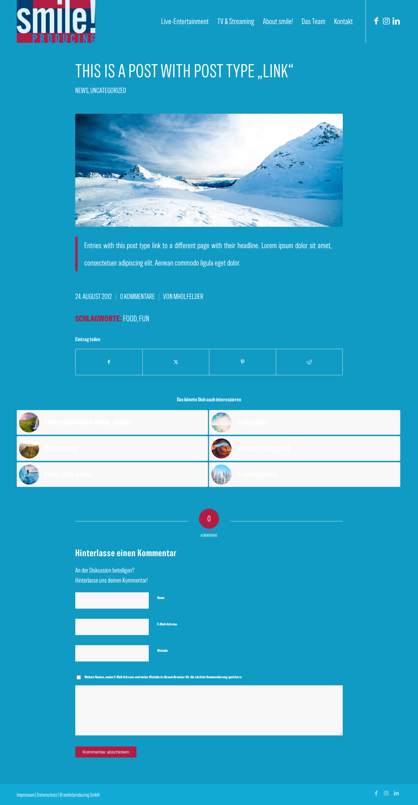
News (81, 90)
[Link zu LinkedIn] (396, 21)
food (130, 318)
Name (162, 597)
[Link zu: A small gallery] (304, 474)
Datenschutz (47, 794)
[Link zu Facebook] (376, 21)
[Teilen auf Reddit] (309, 362)
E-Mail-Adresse (168, 624)
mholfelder (188, 296)
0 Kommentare (137, 296)
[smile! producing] (56, 21)
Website (162, 650)
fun (144, 318)
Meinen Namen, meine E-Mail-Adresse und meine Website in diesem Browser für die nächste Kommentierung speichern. (163, 677)
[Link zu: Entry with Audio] (112, 474)
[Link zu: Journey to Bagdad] (304, 448)
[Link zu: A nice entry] (112, 448)
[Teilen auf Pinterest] (242, 362)
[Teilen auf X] (176, 362)
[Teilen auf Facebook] (109, 362)
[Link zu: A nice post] (304, 422)
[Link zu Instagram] (386, 21)
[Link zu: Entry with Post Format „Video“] (112, 422)
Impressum (25, 794)
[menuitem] (185, 21)
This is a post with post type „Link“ (184, 71)
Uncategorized (108, 90)
